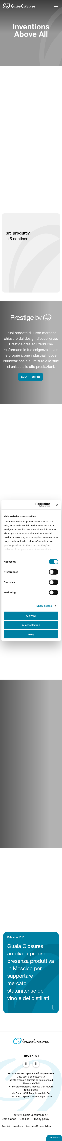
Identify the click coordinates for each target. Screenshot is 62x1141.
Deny (31, 634)
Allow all (31, 615)
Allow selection (31, 625)
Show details (44, 605)
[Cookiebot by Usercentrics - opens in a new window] (37, 505)
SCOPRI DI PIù (30, 377)
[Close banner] (57, 505)
